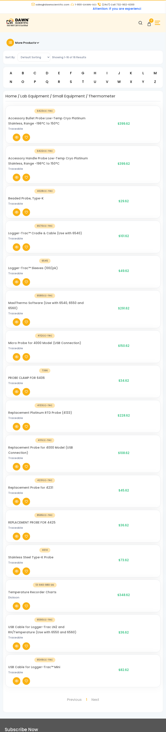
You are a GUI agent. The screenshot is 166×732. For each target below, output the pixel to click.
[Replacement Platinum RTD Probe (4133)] (26, 300)
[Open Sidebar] (155, 25)
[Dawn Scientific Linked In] (156, 722)
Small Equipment (69, 98)
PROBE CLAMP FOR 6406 (64, 278)
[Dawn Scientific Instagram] (117, 722)
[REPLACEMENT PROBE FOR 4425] (26, 361)
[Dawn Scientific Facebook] (91, 722)
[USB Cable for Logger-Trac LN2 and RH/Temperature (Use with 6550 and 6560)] (26, 419)
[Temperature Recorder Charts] (26, 396)
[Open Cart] (147, 24)
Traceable (53, 134)
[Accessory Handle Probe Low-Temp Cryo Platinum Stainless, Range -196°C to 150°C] (26, 154)
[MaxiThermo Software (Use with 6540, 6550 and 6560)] (26, 237)
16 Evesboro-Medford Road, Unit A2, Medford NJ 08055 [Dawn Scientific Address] (28, 581)
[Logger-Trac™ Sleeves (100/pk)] (26, 217)
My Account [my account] (12, 665)
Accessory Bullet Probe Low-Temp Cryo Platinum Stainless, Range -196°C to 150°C (70, 123)
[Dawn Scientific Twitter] (104, 722)
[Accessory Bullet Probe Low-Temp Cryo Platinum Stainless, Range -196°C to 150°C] (26, 126)
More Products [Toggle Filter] (23, 44)
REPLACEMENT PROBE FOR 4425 (69, 358)
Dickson (51, 399)
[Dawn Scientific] (20, 27)
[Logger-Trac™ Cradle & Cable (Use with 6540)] (26, 197)
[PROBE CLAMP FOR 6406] (26, 280)
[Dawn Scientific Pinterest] (143, 722)
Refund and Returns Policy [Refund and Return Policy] (79, 571)
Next (95, 461)
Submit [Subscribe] (152, 493)
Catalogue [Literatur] (11, 620)
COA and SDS (13, 629)
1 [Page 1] (86, 461)
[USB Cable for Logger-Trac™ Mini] (26, 444)
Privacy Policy (69, 554)
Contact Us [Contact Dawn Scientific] (67, 536)
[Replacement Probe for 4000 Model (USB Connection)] (26, 323)
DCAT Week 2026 (70, 611)
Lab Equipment (34, 98)
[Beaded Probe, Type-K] (26, 177)
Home (11, 98)
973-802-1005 (18, 558)
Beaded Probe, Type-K (63, 174)
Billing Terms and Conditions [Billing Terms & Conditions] (25, 683)
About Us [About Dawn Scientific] (65, 527)
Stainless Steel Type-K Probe (68, 376)
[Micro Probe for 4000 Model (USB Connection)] (26, 260)
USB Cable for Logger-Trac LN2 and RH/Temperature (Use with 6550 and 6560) (70, 416)
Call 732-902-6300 (116, 5)
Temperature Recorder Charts (70, 393)
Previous (74, 461)
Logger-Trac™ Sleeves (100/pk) (71, 215)
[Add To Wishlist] (152, 126)
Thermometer (101, 98)
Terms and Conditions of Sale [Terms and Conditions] (81, 563)
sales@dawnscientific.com (50, 5)
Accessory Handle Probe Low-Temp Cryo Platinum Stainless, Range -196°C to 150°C (70, 151)
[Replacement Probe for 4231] (26, 343)
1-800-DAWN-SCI (83, 5)
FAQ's (7, 638)
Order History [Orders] (13, 674)
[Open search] (139, 24)
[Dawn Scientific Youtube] (130, 722)
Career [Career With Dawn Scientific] (63, 545)
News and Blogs (16, 611)
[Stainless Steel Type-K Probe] (26, 378)
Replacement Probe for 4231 (68, 341)
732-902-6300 (19, 547)
